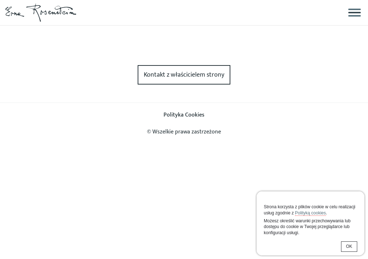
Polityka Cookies (184, 115)
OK (349, 246)
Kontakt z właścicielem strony (184, 74)
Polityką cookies (310, 212)
